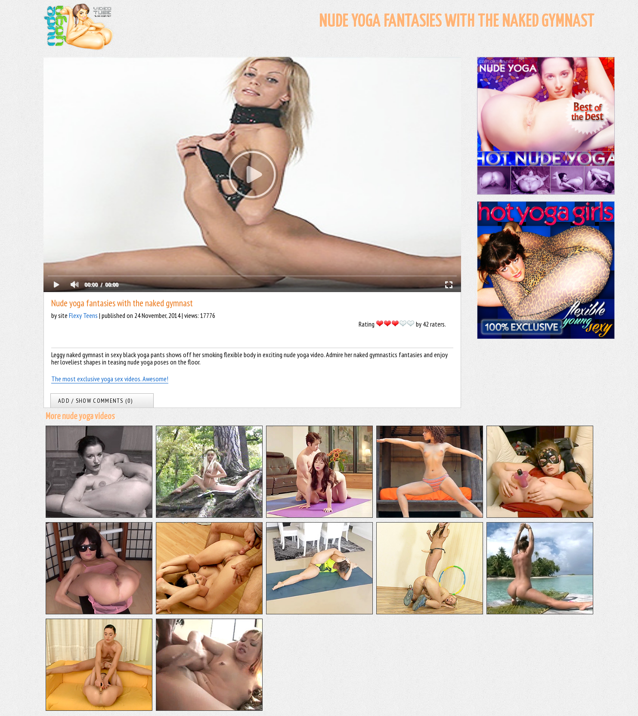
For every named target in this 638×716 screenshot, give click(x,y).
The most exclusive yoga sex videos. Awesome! (109, 378)
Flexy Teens (83, 315)
